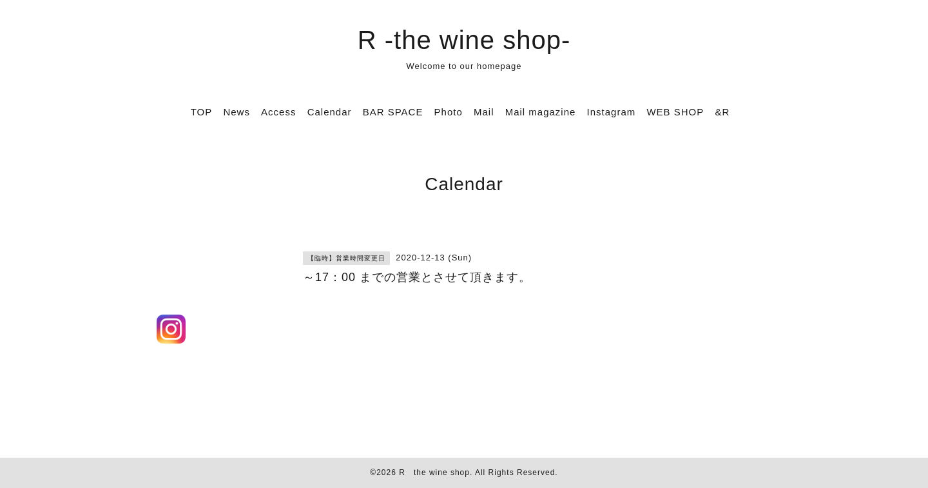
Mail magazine (540, 111)
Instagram (611, 111)
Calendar (329, 111)
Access (278, 111)
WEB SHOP (675, 111)
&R (722, 111)
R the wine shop (434, 472)
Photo (448, 111)
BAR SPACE (393, 111)
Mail (484, 111)
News (236, 111)
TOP (202, 111)
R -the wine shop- (464, 40)
